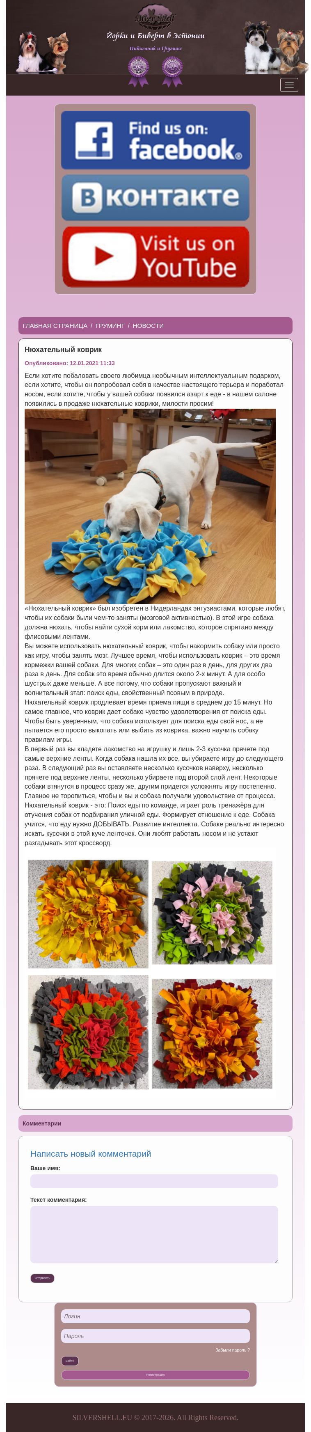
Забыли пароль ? (232, 1349)
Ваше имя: (45, 1168)
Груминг (110, 325)
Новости (148, 325)
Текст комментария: (58, 1199)
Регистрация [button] (155, 1375)
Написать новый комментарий (90, 1153)
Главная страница (55, 325)
